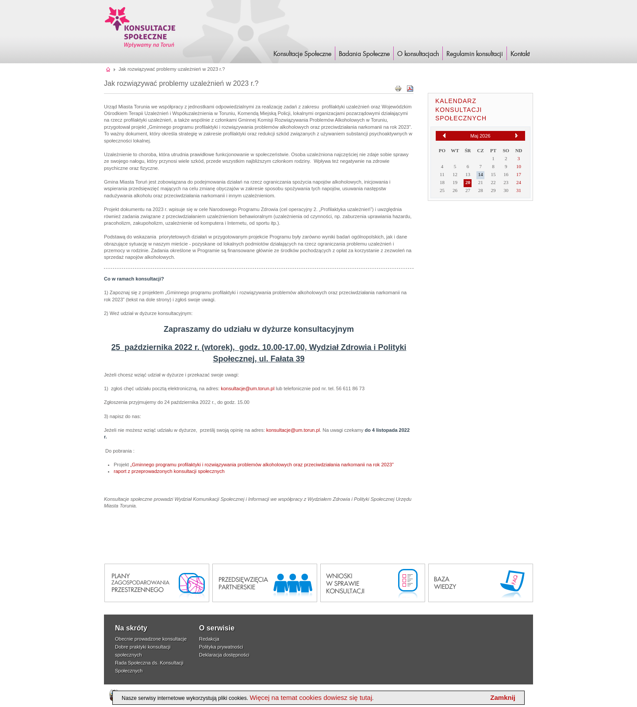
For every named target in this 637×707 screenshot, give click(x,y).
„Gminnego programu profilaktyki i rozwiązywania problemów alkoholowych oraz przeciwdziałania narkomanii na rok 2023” (262, 464)
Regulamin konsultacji (474, 54)
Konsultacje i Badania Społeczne (140, 27)
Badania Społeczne (364, 54)
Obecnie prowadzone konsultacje (151, 639)
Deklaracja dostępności (224, 654)
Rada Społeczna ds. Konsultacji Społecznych (149, 666)
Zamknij (502, 697)
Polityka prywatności (221, 646)
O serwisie (216, 628)
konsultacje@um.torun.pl (247, 388)
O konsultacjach (418, 54)
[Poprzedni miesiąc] (444, 135)
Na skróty (131, 628)
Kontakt (520, 54)
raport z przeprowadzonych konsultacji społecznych (169, 471)
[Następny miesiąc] (516, 136)
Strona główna (108, 69)
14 (480, 174)
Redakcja (209, 639)
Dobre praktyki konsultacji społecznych (142, 650)
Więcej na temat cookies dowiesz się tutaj (310, 697)
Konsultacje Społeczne (302, 54)
